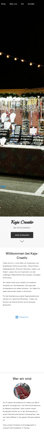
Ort (22, 4)
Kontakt (31, 4)
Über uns (13, 4)
